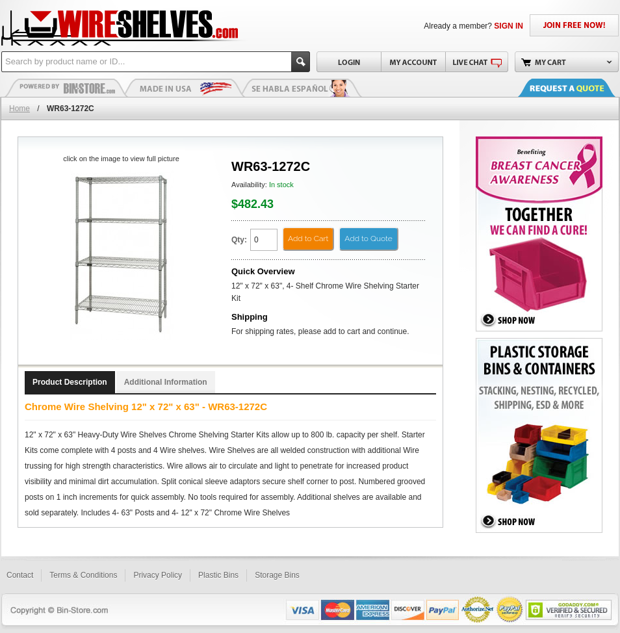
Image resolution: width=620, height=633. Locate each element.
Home (19, 108)
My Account (413, 61)
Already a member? (473, 26)
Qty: (239, 239)
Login (348, 61)
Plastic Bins (66, 88)
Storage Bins (277, 575)
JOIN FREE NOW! (574, 25)
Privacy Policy (157, 575)
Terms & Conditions (83, 575)
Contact (19, 575)
